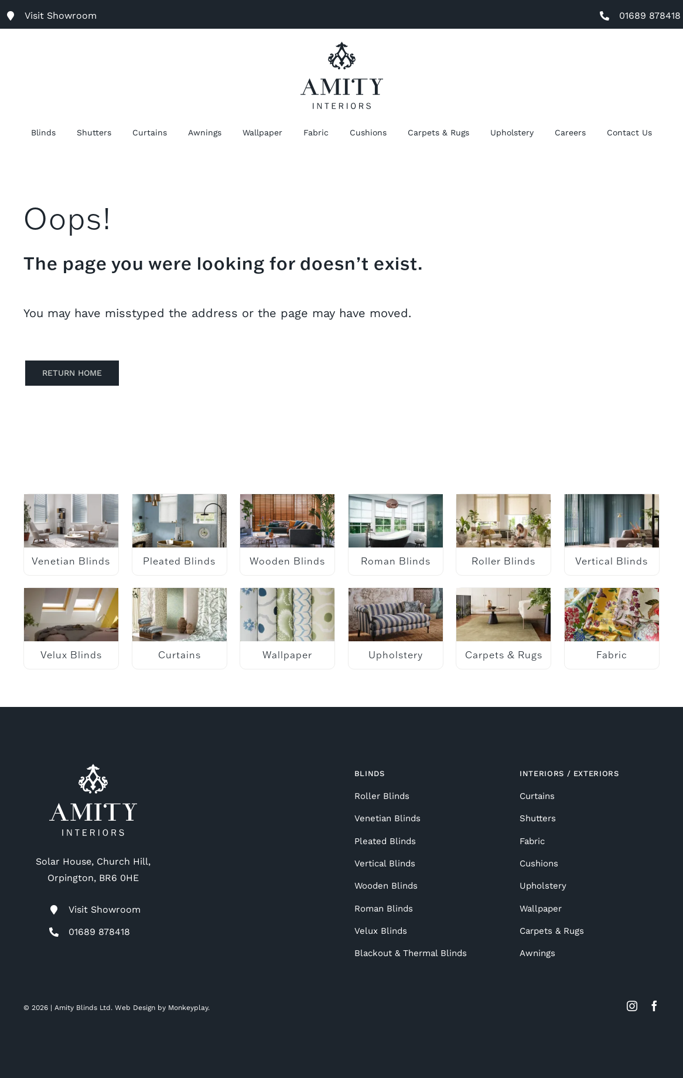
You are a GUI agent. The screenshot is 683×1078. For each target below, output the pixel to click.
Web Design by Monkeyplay (161, 1008)
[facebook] (654, 1006)
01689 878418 (650, 15)
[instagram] (632, 1006)
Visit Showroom (105, 909)
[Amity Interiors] (341, 46)
